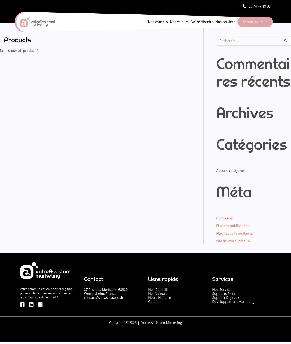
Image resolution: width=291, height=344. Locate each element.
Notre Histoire (202, 21)
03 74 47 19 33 (260, 6)
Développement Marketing (233, 301)
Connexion (224, 218)
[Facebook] (22, 306)
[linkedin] (30, 306)
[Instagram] (37, 306)
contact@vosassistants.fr (104, 297)
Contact (154, 301)
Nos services (225, 21)
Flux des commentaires (234, 233)
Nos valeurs (179, 21)
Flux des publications (232, 226)
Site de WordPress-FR (233, 241)
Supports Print (224, 293)
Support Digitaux (225, 297)
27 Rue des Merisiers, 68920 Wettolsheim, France (106, 291)
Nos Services (222, 289)
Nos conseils (158, 21)
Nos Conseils (158, 289)
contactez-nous (255, 21)
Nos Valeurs (157, 293)
